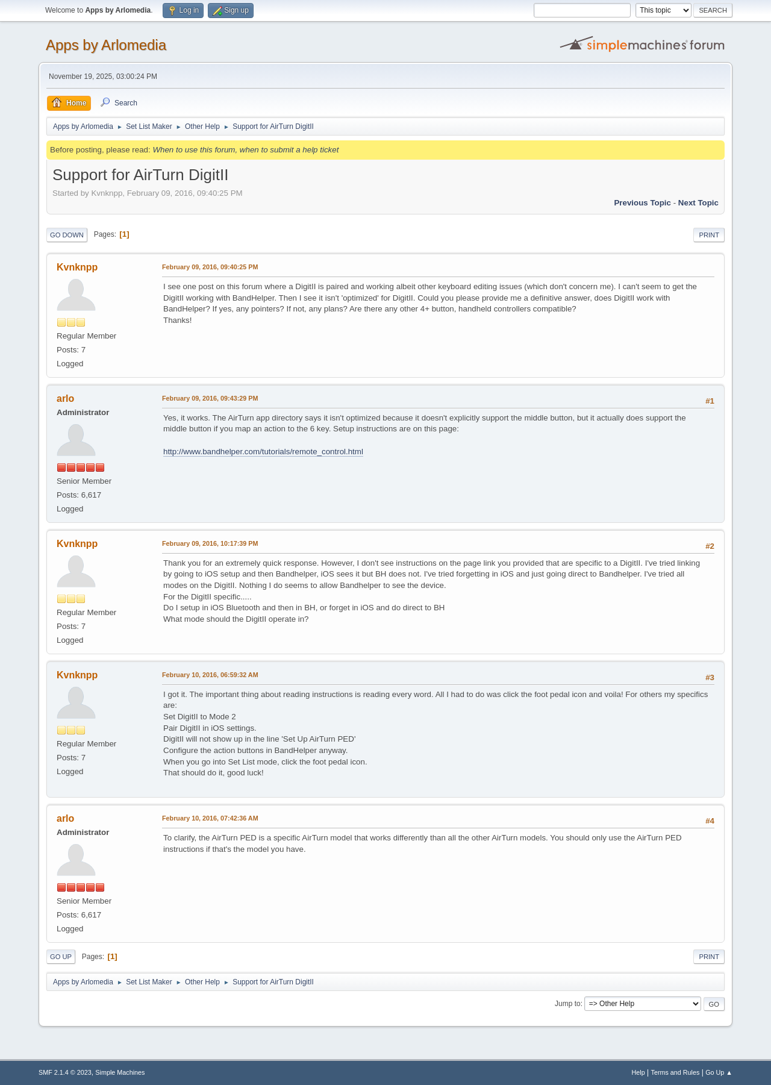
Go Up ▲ (718, 1072)
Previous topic (642, 202)
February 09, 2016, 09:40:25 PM (210, 266)
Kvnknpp (77, 267)
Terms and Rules (675, 1072)
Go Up (61, 956)
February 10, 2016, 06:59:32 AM (210, 674)
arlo (65, 398)
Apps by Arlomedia (106, 45)
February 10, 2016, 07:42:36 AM (210, 818)
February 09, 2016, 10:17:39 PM (210, 543)
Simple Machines (120, 1072)
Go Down (67, 235)
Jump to (568, 1003)
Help (638, 1072)
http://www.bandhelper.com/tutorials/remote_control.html (263, 451)
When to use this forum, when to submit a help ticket (245, 149)
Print (709, 235)
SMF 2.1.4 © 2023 (65, 1072)
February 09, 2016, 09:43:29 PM (210, 398)
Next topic (698, 202)
